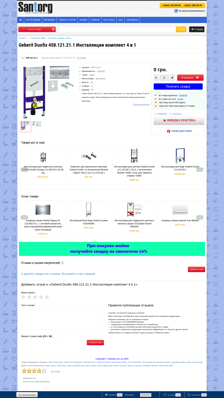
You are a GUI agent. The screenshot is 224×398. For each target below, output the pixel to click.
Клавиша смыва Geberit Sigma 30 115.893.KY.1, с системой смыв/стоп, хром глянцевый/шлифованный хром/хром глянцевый (43, 225)
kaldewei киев (89, 362)
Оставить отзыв (95, 342)
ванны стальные (135, 366)
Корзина (119, 395)
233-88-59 (171, 5)
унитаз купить (91, 366)
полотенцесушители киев (39, 366)
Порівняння (160, 113)
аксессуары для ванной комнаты (156, 362)
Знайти (181, 29)
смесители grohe (55, 362)
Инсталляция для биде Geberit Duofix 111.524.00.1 (180, 168)
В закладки (175, 113)
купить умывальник (75, 366)
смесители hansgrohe (73, 362)
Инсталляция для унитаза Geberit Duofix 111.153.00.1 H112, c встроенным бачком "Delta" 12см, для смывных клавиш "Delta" (134, 171)
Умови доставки (179, 131)
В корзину (190, 77)
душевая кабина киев (181, 362)
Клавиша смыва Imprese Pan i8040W (180, 220)
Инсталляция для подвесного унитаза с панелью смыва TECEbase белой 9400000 (134, 223)
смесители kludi (103, 362)
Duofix (92, 75)
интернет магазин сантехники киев (158, 366)
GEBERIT (101, 71)
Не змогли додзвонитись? (189, 10)
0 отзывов (81, 58)
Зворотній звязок (27, 395)
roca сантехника (134, 362)
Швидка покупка (179, 120)
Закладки (172, 395)
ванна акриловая (105, 366)
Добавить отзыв (196, 269)
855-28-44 (193, 5)
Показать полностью (141, 104)
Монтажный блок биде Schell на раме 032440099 (89, 222)
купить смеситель (58, 366)
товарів (197, 29)
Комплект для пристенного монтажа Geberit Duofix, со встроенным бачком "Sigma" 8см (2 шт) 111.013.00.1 (89, 169)
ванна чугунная (120, 366)
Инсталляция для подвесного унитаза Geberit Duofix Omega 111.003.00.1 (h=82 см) (43, 169)
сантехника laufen (118, 362)
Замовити (145, 395)
